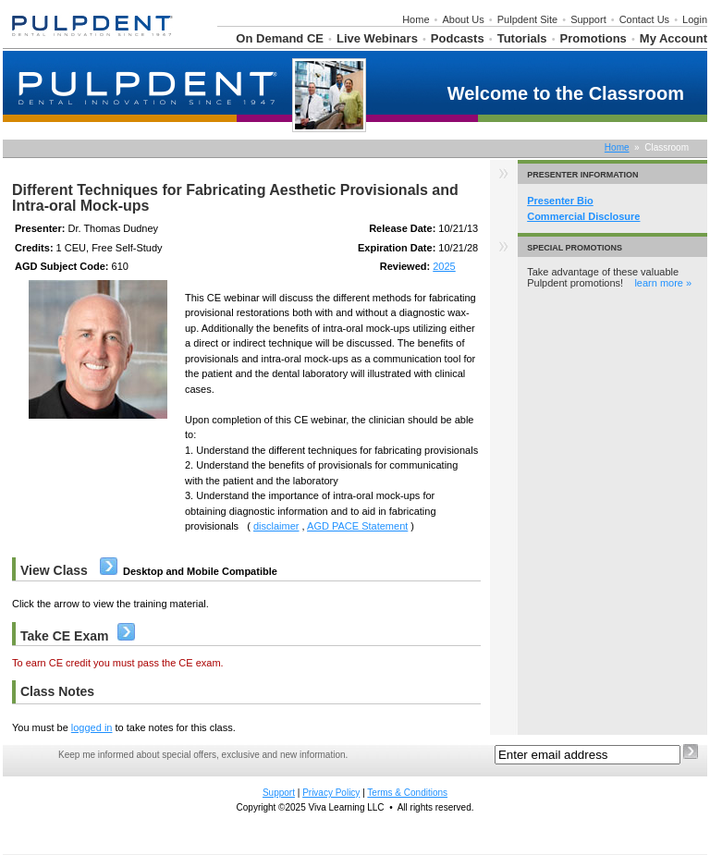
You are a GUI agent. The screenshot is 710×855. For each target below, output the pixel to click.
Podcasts (457, 38)
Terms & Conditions (407, 793)
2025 (444, 266)
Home (415, 19)
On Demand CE (280, 38)
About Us (463, 19)
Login (694, 19)
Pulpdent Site (527, 19)
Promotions (593, 38)
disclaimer (276, 525)
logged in (92, 727)
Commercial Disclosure (583, 216)
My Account (673, 38)
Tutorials (522, 38)
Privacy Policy (331, 793)
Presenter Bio (560, 200)
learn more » (663, 282)
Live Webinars (377, 38)
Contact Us (644, 19)
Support (588, 19)
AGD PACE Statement (357, 525)
